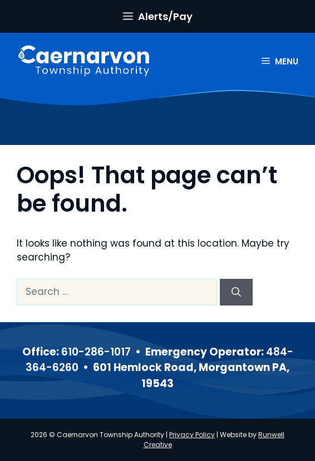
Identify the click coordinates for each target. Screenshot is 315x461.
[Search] (236, 292)
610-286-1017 (96, 351)
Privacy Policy (192, 434)
